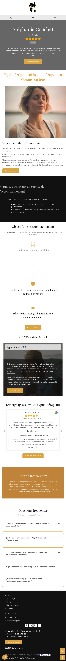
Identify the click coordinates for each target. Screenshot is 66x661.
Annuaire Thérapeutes (26, 658)
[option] (33, 369)
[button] (33, 369)
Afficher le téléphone (16, 613)
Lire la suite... (33, 431)
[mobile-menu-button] (55, 17)
